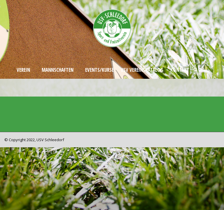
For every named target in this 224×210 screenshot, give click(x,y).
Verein (23, 69)
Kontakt (179, 69)
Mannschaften (58, 69)
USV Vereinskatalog (142, 69)
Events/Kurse (99, 69)
